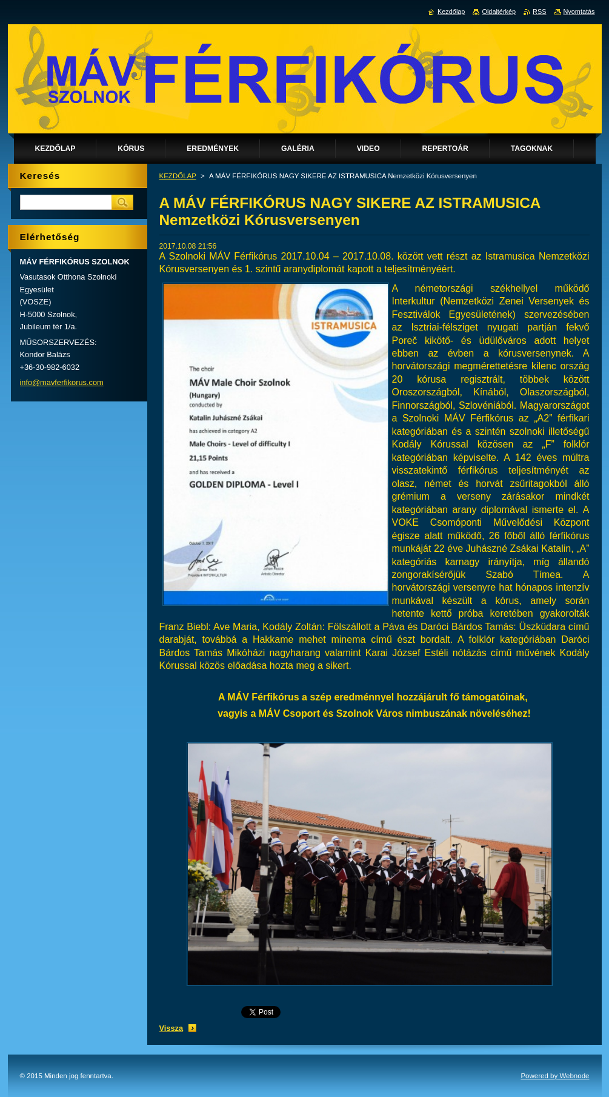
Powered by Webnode (555, 1075)
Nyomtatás (579, 11)
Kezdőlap (451, 11)
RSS (539, 11)
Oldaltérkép (499, 11)
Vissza (171, 1028)
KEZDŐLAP (177, 175)
